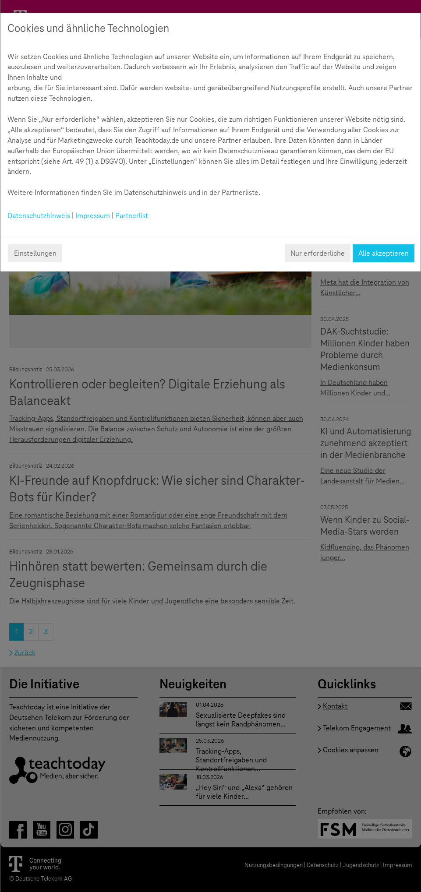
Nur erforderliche (317, 253)
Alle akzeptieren (383, 253)
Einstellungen (35, 253)
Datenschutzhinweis (38, 215)
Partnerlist (131, 215)
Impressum (92, 215)
